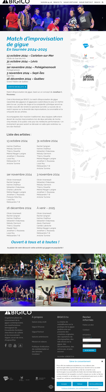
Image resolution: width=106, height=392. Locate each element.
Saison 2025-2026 (39, 322)
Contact (86, 330)
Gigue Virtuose (38, 327)
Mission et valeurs (39, 342)
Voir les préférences (95, 384)
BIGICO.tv (63, 317)
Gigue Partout (38, 332)
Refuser (79, 384)
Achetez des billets (17, 87)
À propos (37, 317)
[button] (102, 361)
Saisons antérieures (40, 337)
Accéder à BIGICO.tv (65, 357)
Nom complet (87, 337)
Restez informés (88, 319)
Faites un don (88, 325)
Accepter (64, 384)
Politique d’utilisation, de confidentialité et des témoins (80, 388)
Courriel (86, 343)
